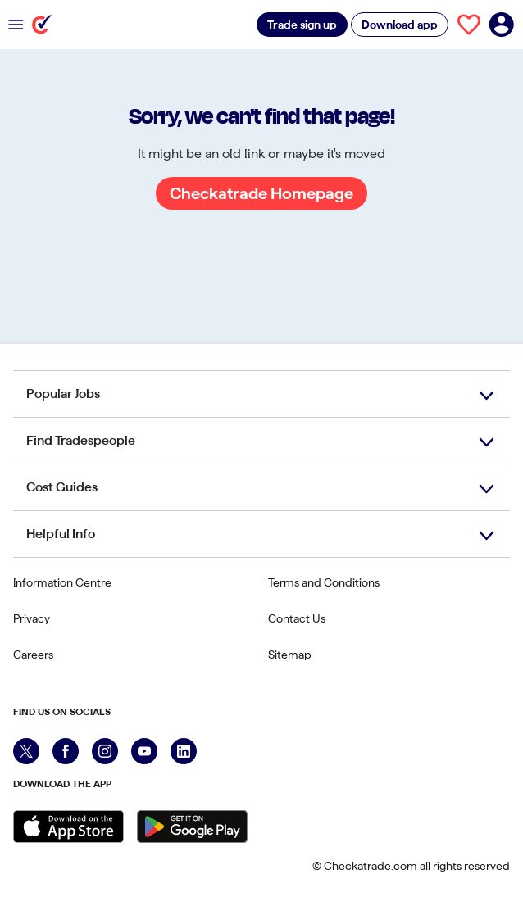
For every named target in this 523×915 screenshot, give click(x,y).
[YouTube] (144, 751)
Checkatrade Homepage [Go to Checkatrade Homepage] (261, 193)
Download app (400, 24)
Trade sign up (302, 24)
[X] (26, 751)
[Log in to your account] (501, 24)
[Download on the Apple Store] (68, 826)
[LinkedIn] (184, 751)
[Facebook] (65, 751)
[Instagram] (105, 751)
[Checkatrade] (42, 24)
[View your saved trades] (469, 24)
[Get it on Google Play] (192, 826)
